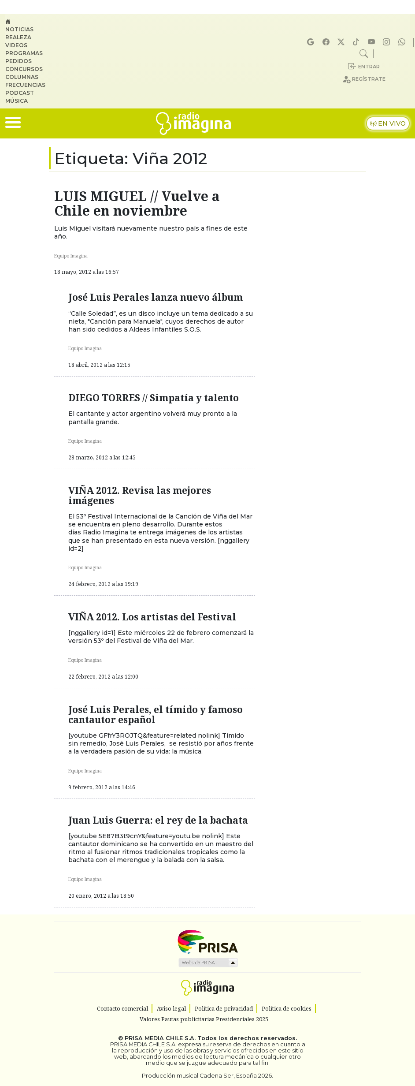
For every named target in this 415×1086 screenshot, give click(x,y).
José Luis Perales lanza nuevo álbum (155, 297)
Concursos (24, 69)
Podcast (19, 93)
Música (16, 100)
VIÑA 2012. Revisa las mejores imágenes (139, 495)
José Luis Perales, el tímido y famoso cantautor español (155, 714)
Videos (16, 45)
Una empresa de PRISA (207, 941)
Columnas (21, 77)
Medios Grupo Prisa (207, 962)
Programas (24, 53)
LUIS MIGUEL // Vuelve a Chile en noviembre (137, 203)
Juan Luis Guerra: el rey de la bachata (158, 820)
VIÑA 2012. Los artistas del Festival (152, 617)
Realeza (18, 37)
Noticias (19, 29)
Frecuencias (25, 85)
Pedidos (18, 61)
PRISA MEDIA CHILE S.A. (160, 1038)
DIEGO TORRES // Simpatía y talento (153, 398)
